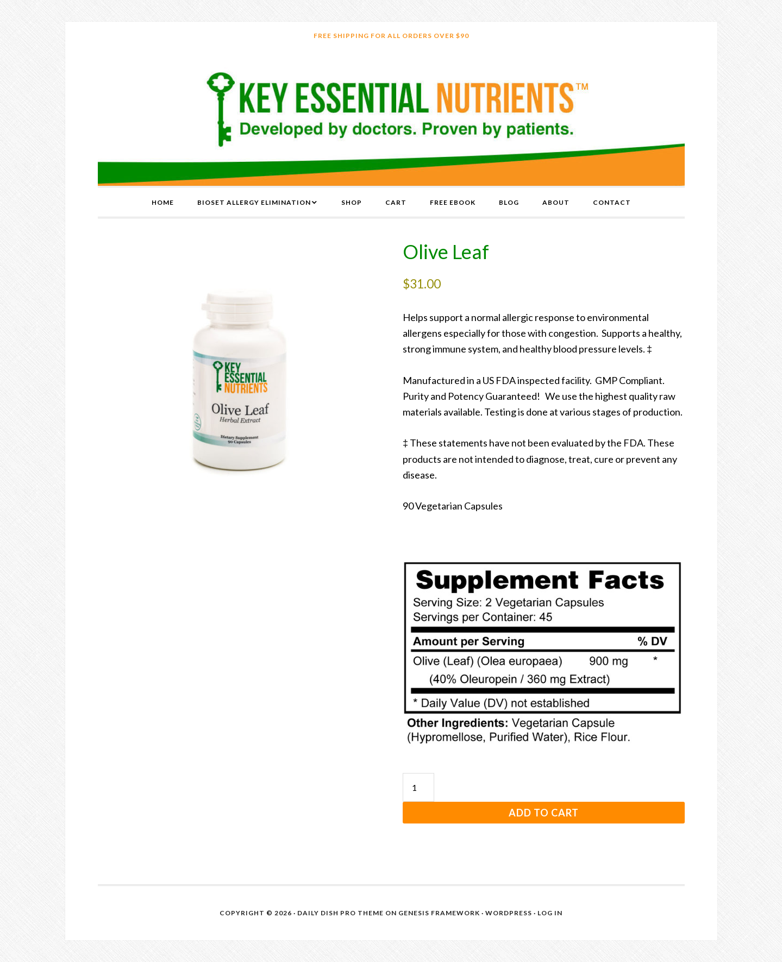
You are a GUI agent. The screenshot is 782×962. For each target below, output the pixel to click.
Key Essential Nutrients (391, 118)
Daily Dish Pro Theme (340, 913)
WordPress (508, 913)
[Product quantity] (418, 787)
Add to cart (544, 813)
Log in (549, 913)
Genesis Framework (439, 913)
